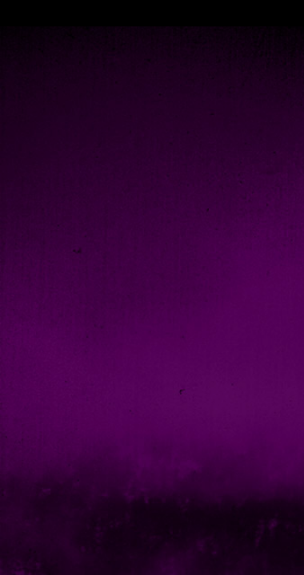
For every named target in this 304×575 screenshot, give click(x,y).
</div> (152, 13)
